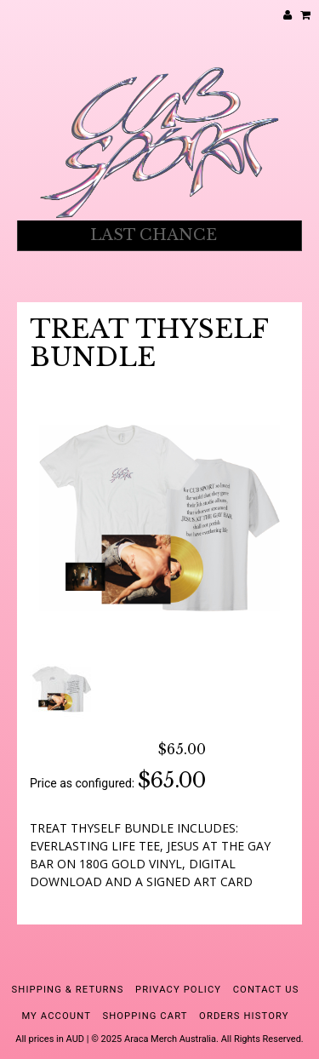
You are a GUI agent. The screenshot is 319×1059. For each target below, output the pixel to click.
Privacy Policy (178, 989)
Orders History (244, 1016)
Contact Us (266, 989)
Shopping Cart (144, 1016)
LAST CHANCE (153, 235)
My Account (56, 1016)
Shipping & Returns (68, 989)
